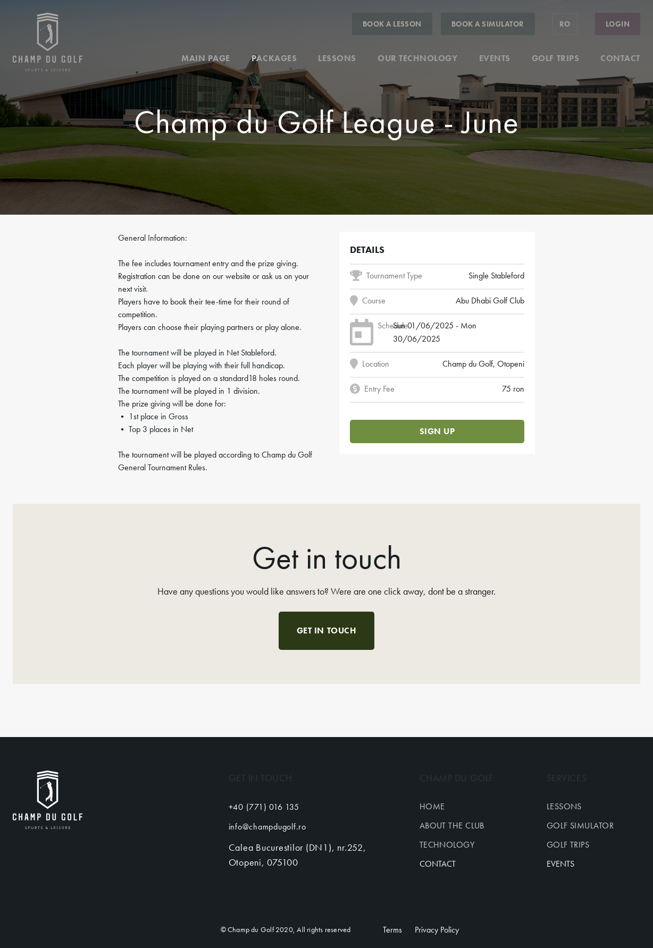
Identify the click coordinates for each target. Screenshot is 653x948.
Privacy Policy (437, 929)
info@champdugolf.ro (267, 826)
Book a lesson (392, 24)
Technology (447, 844)
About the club (452, 825)
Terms (392, 929)
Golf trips (555, 58)
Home (432, 806)
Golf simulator (580, 825)
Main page (205, 58)
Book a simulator (487, 24)
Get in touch (326, 630)
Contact (620, 58)
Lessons (337, 58)
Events (494, 58)
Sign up (437, 431)
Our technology (418, 58)
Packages (274, 58)
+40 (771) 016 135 (264, 806)
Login (618, 24)
